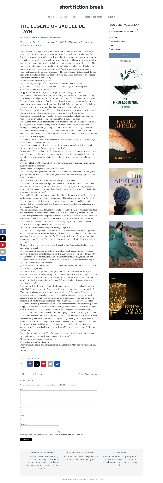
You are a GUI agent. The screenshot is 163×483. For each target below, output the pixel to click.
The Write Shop (51, 456)
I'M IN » (124, 55)
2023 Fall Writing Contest (35, 359)
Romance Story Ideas (114, 459)
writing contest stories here (31, 45)
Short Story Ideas (110, 456)
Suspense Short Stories (73, 456)
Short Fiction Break (81, 6)
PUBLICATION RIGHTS (77, 480)
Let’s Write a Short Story (35, 459)
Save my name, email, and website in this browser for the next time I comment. (52, 435)
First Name (113, 37)
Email (23, 416)
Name (23, 408)
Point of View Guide (44, 462)
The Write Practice (35, 456)
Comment (25, 389)
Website (23, 424)
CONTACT (63, 480)
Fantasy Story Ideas (117, 462)
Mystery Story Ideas (127, 456)
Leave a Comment (55, 37)
